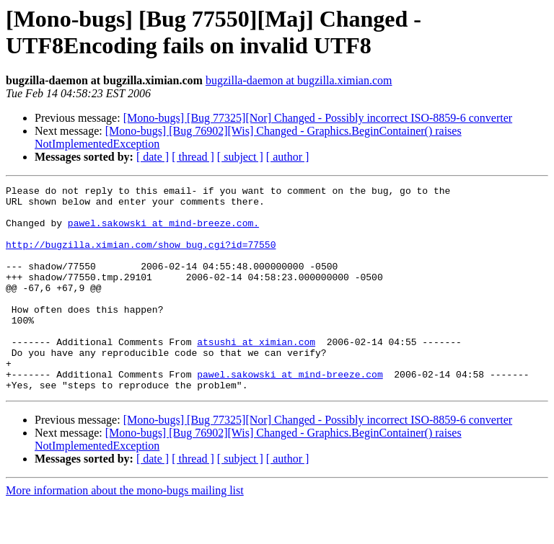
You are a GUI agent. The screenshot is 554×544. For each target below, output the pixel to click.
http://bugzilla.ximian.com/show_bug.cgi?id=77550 (141, 257)
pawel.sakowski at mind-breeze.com (289, 412)
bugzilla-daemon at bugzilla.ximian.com (299, 80)
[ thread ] (193, 157)
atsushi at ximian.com (256, 373)
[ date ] (152, 157)
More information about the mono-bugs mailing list (125, 531)
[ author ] (287, 157)
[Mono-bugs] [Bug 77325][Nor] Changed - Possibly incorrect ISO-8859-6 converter (317, 118)
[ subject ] (240, 157)
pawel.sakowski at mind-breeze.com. (163, 231)
